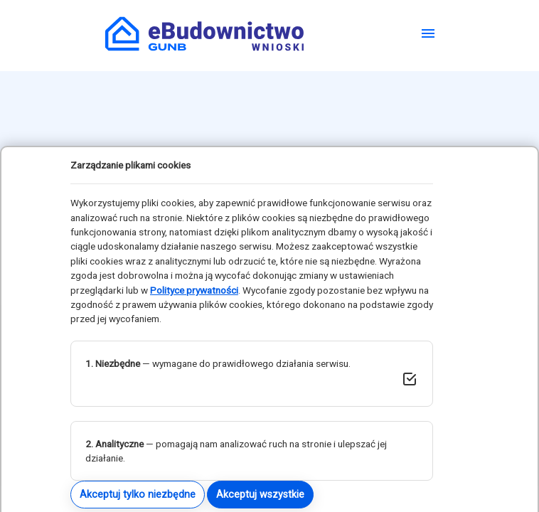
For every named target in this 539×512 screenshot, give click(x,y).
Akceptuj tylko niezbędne (138, 494)
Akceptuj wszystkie (260, 494)
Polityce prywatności (194, 290)
